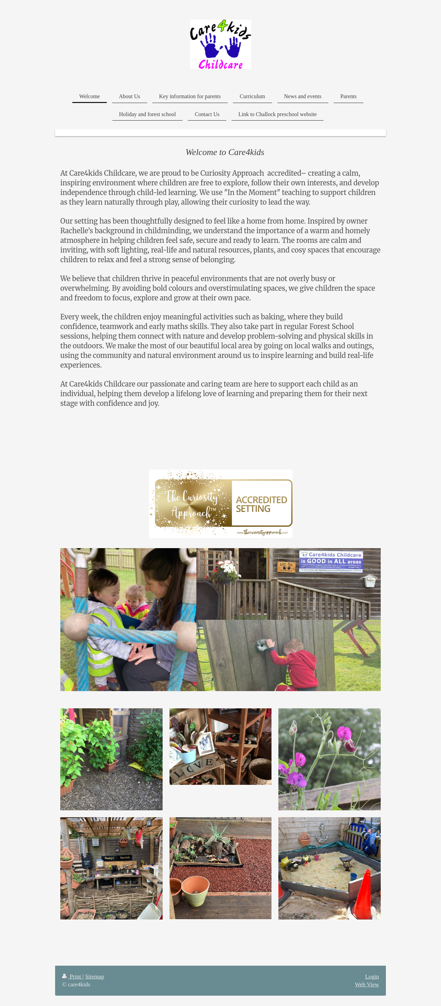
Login (372, 976)
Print (72, 976)
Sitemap (94, 976)
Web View (367, 984)
